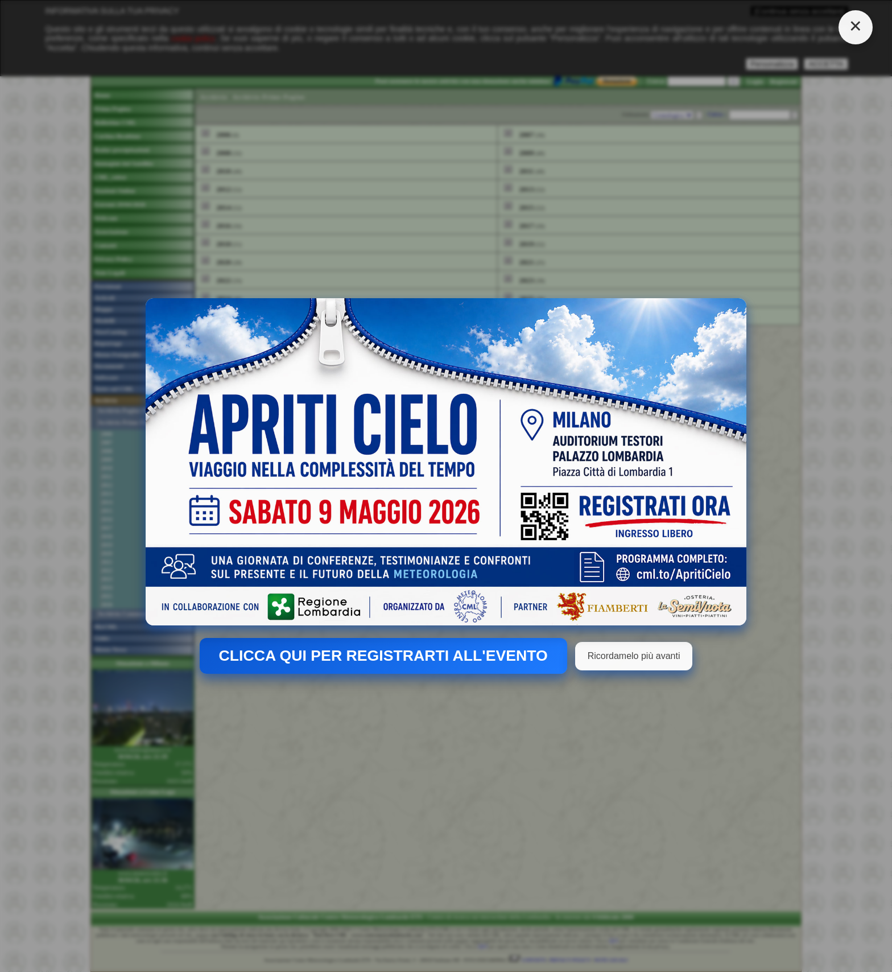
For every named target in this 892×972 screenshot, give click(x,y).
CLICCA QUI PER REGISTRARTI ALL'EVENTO (383, 655)
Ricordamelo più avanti (634, 656)
